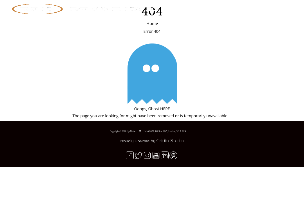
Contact (264, 7)
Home (196, 7)
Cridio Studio (170, 140)
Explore (219, 7)
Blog (242, 7)
